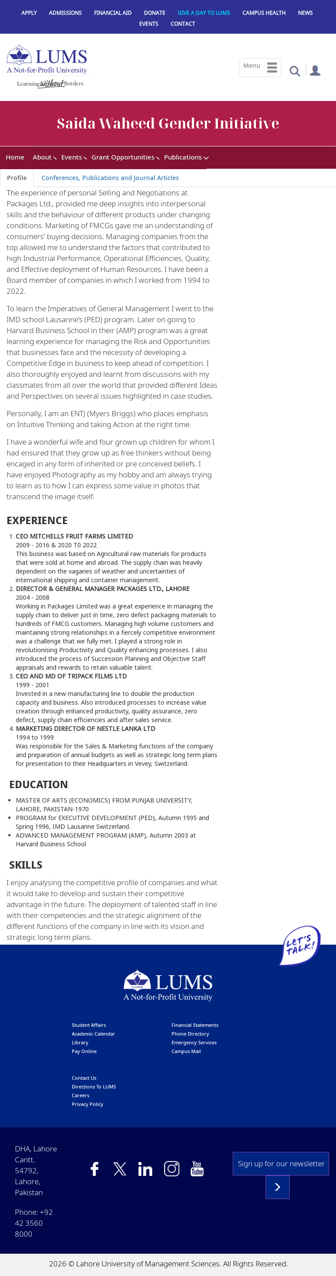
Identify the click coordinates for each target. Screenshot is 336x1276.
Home (15, 157)
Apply (29, 13)
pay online (84, 1051)
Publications (183, 157)
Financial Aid (113, 13)
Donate (154, 13)
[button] (294, 70)
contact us (84, 1077)
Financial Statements (195, 1025)
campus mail (186, 1051)
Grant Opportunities (122, 157)
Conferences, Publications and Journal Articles (110, 178)
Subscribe (278, 1187)
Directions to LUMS (94, 1086)
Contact (183, 24)
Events (148, 24)
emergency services (194, 1042)
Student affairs (89, 1025)
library (80, 1042)
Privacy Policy (87, 1104)
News (305, 13)
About (42, 157)
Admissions (65, 13)
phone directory (190, 1033)
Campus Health (264, 13)
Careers (80, 1095)
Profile (17, 178)
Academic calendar (93, 1033)
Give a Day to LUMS (204, 13)
